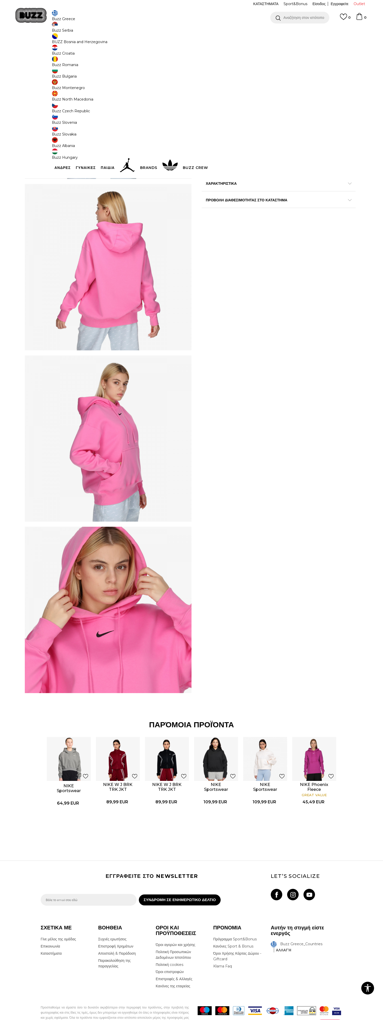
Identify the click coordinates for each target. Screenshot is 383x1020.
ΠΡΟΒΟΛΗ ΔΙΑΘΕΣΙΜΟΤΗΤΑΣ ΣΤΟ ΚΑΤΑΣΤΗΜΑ (268, 233)
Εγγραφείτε (339, 4)
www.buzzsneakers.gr (78, 1017)
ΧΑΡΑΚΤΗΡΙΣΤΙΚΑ (268, 216)
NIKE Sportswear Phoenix (69, 770)
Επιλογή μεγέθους (216, 84)
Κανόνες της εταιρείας (173, 968)
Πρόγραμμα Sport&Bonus (235, 921)
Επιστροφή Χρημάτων (115, 929)
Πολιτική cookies (169, 947)
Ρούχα (93, 41)
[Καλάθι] (361, 19)
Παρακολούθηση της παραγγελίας (114, 946)
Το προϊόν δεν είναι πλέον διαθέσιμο (241, 121)
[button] (299, 17)
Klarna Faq (222, 949)
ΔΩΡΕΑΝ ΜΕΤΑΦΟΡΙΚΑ (149, 32)
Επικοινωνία (50, 929)
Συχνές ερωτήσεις (112, 921)
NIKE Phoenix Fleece (314, 767)
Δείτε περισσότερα (236, 33)
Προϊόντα (79, 41)
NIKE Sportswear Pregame (216, 769)
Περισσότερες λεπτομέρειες (299, 206)
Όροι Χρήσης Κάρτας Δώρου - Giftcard (237, 939)
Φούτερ (107, 41)
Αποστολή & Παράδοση (117, 936)
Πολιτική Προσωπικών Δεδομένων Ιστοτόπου (173, 937)
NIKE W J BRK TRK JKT (118, 767)
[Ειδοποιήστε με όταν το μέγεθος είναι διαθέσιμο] (209, 92)
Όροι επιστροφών (170, 954)
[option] (191, 33)
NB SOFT (126, 1017)
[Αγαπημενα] (345, 19)
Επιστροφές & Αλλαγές (174, 961)
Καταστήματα (51, 936)
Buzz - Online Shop (55, 41)
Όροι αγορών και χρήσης (175, 927)
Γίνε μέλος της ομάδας (58, 921)
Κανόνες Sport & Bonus (233, 929)
